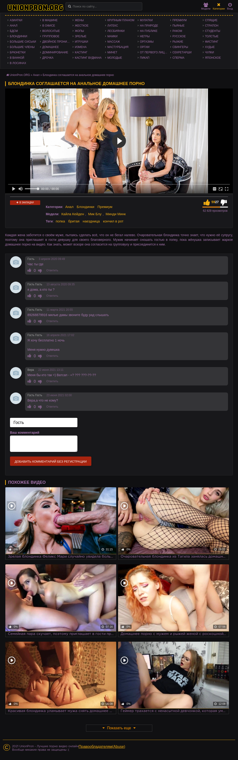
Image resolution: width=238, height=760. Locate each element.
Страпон (211, 25)
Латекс (112, 25)
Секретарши (182, 52)
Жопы (79, 31)
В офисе (48, 25)
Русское (179, 36)
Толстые (211, 36)
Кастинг (81, 52)
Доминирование (55, 52)
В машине (50, 20)
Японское (213, 57)
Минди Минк (116, 214)
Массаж (113, 41)
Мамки (112, 36)
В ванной (17, 57)
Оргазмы (147, 41)
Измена (81, 47)
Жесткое (82, 25)
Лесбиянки (116, 31)
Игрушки (81, 41)
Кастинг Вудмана (88, 57)
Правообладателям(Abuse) (102, 747)
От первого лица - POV (155, 52)
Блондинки (18, 36)
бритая (73, 221)
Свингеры (180, 47)
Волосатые (51, 31)
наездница (91, 221)
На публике (149, 31)
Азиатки (16, 20)
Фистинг (211, 41)
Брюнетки (18, 52)
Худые (210, 47)
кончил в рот (113, 221)
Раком (177, 31)
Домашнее (50, 47)
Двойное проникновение (57, 41)
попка (60, 221)
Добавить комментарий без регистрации (51, 461)
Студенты (212, 31)
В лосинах (18, 63)
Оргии (144, 47)
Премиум (179, 20)
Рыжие (177, 41)
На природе (149, 25)
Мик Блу (95, 214)
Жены (79, 20)
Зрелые (80, 36)
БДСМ (14, 31)
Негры (145, 36)
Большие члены (22, 47)
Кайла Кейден (72, 214)
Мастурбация (118, 47)
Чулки (209, 52)
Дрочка (47, 57)
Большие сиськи (23, 41)
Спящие (211, 20)
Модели (206, 6)
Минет (112, 52)
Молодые (114, 57)
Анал (13, 25)
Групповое (50, 36)
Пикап (144, 57)
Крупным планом (120, 20)
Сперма (178, 57)
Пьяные (178, 25)
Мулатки (146, 20)
